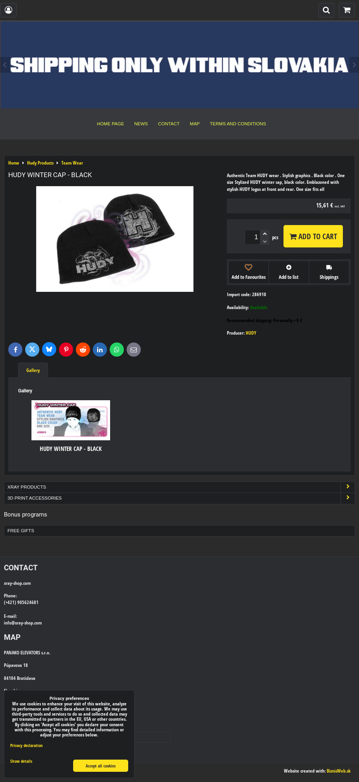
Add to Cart (313, 236)
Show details (21, 761)
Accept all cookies (101, 766)
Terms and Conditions (238, 123)
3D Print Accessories (181, 498)
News (141, 123)
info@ (9, 623)
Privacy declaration (26, 745)
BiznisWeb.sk (339, 771)
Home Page (110, 123)
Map (195, 123)
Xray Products (181, 487)
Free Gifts (20, 530)
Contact (169, 123)
